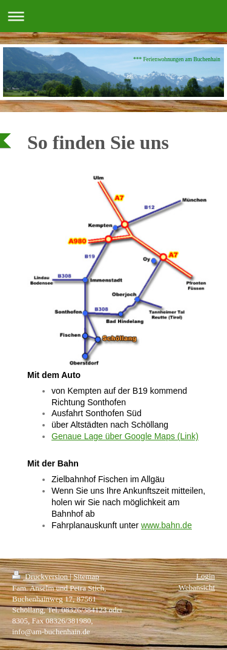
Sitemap (86, 576)
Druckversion (41, 576)
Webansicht (197, 587)
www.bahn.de (166, 525)
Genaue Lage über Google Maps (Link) (125, 436)
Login (205, 575)
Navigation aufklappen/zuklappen (113, 16)
